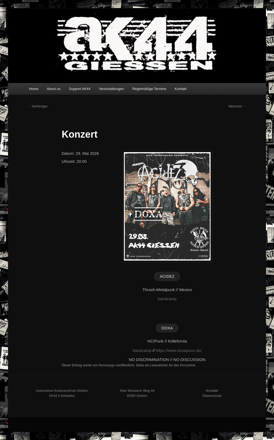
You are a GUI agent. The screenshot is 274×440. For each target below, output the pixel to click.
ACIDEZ (167, 276)
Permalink (187, 365)
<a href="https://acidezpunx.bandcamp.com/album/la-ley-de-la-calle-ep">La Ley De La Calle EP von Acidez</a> (167, 310)
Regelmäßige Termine (149, 89)
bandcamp (167, 298)
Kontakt (181, 89)
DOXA (167, 328)
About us (53, 89)
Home (33, 89)
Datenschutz (212, 396)
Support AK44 (79, 89)
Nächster (237, 106)
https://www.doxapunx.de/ (179, 350)
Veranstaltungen (111, 89)
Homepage (106, 365)
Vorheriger (38, 106)
